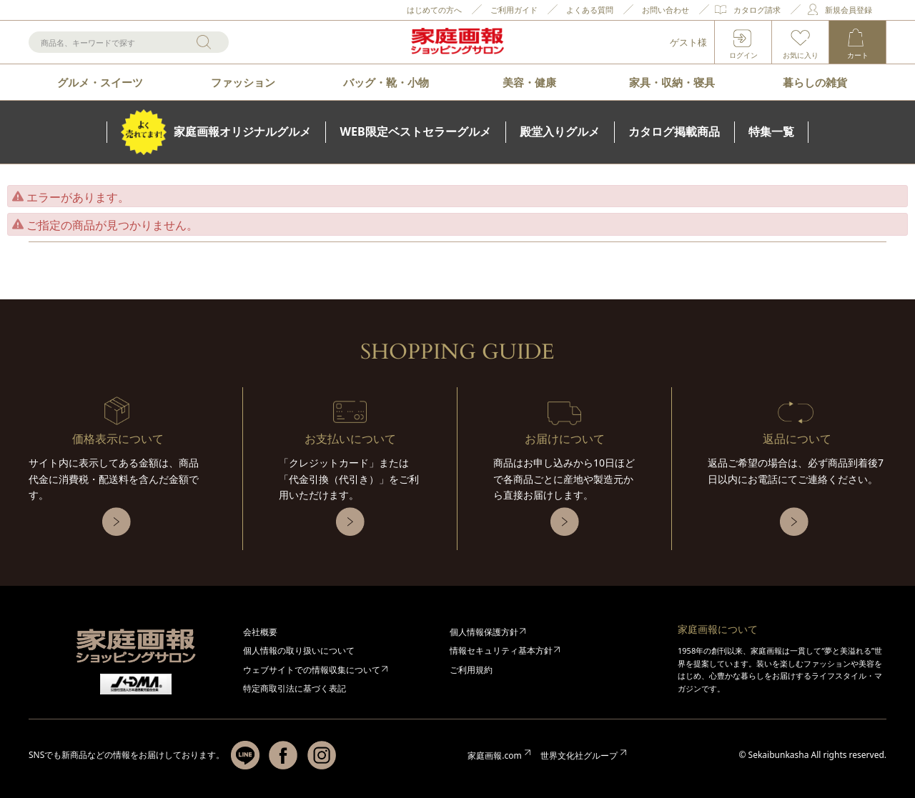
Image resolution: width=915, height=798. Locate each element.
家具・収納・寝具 (672, 82)
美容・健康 (529, 82)
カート (858, 55)
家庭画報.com (494, 755)
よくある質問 (589, 9)
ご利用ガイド (514, 9)
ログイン (743, 55)
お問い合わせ (665, 9)
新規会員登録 (848, 9)
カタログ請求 (757, 9)
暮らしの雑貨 (815, 82)
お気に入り (800, 55)
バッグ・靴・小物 (386, 82)
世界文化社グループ (579, 755)
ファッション (243, 82)
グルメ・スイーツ (100, 82)
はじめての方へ (434, 9)
